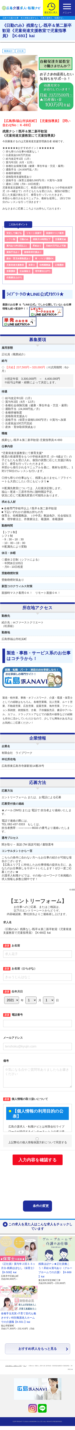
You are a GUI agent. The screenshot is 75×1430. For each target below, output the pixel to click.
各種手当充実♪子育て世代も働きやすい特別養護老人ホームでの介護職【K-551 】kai (18, 1321)
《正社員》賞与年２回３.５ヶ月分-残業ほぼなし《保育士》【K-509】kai (18, 1272)
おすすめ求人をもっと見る (37, 1352)
